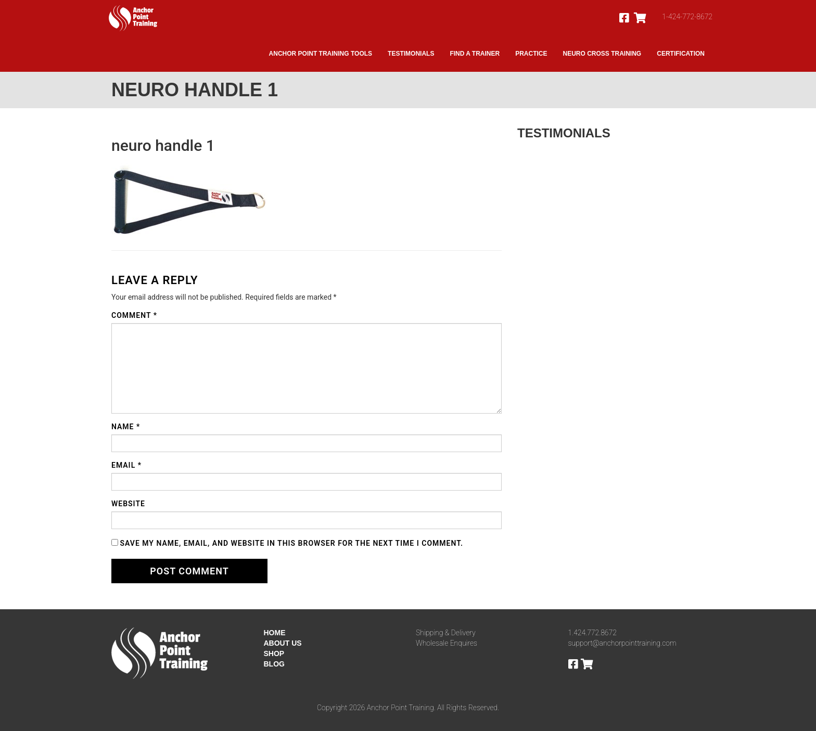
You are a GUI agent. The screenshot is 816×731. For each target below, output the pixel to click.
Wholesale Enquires (446, 643)
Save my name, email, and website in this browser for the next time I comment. (291, 543)
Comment (134, 315)
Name (125, 426)
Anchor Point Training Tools (320, 53)
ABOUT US (283, 643)
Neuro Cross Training (602, 53)
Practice (531, 53)
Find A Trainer (475, 53)
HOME (275, 633)
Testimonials (411, 53)
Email (126, 465)
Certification (681, 53)
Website (128, 503)
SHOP (274, 653)
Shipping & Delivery (446, 633)
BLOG (274, 664)
